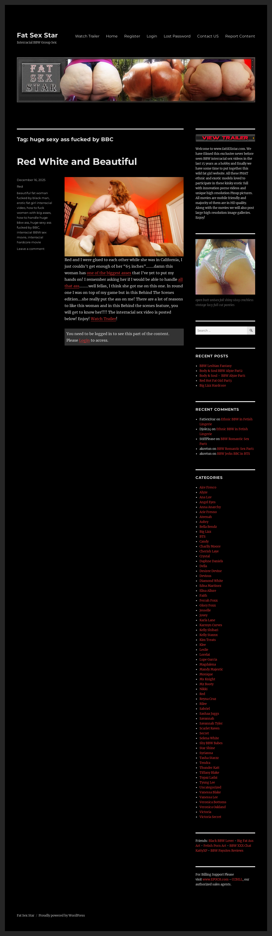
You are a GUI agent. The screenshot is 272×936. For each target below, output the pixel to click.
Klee (202, 645)
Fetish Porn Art (214, 846)
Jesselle (205, 610)
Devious (205, 576)
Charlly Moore (210, 546)
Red (20, 186)
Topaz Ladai (208, 778)
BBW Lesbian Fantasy (215, 366)
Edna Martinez (210, 586)
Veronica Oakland (212, 807)
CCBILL (237, 879)
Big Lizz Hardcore (212, 386)
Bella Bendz (208, 527)
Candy (204, 542)
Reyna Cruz (207, 699)
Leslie (203, 650)
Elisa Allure (207, 591)
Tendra (204, 763)
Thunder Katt (209, 768)
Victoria (205, 812)
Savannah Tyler (211, 723)
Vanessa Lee (208, 797)
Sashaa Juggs (209, 714)
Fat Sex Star (37, 35)
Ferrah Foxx (208, 601)
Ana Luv (205, 497)
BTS (202, 537)
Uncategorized (210, 787)
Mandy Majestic (211, 669)
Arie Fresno (208, 512)
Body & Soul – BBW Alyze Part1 (222, 376)
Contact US (208, 36)
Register (132, 36)
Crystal (204, 556)
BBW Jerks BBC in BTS (233, 454)
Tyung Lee (207, 782)
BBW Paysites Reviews (226, 851)
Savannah (206, 719)
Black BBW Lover (221, 841)
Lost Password (177, 36)
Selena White (209, 738)
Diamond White (211, 581)
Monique (206, 674)
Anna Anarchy (210, 507)
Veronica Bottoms (212, 802)
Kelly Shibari (208, 630)
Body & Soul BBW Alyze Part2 (221, 371)
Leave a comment (30, 249)
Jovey (203, 615)
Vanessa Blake (210, 792)
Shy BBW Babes (211, 743)
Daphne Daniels (211, 561)
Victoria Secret (210, 817)
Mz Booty (206, 684)
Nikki (203, 689)
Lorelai (204, 655)
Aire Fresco (207, 487)
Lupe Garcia (208, 660)
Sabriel (204, 709)
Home (112, 36)
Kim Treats (207, 640)
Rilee (203, 704)
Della (203, 566)
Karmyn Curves (210, 625)
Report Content (240, 36)
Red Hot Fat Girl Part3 (215, 381)
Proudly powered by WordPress (62, 916)
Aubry (203, 522)
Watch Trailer (87, 36)
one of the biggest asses (109, 272)
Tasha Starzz (209, 758)
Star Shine (207, 748)
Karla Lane (207, 620)
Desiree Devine (210, 571)
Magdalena (207, 664)
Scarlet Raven (209, 728)
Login (152, 36)
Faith (203, 596)
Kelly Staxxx (208, 635)
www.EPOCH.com (215, 879)
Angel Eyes (207, 502)
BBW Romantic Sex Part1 (235, 449)
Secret (204, 733)
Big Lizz (205, 532)
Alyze (203, 492)
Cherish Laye (209, 551)
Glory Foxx (207, 605)
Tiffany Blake (209, 773)
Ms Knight (207, 679)
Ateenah (205, 517)
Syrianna (206, 753)
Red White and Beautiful (77, 161)
